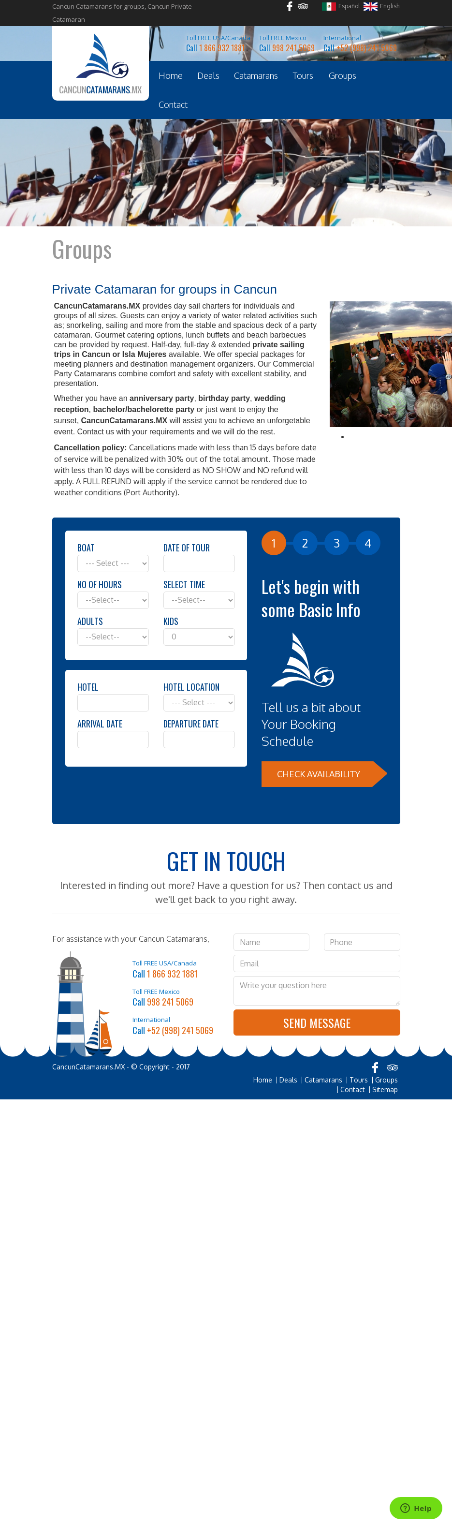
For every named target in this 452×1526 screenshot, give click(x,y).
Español (341, 6)
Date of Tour (186, 547)
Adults (90, 621)
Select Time (184, 584)
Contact (173, 104)
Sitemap (385, 1089)
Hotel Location (191, 687)
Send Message (316, 1022)
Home (171, 75)
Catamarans (256, 75)
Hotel (88, 687)
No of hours (99, 584)
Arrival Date (99, 723)
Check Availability (318, 774)
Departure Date (191, 723)
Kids (170, 621)
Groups (342, 75)
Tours (303, 75)
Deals (208, 75)
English (381, 6)
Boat (86, 547)
